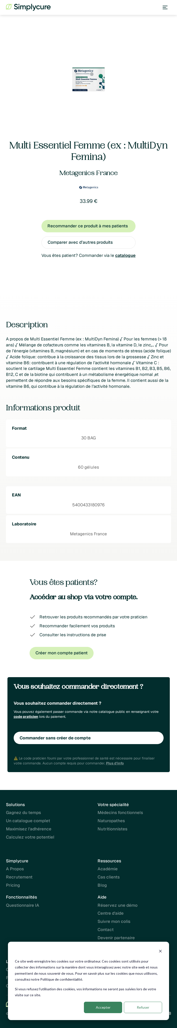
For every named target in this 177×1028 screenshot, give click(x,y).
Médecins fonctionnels (120, 813)
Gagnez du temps (23, 813)
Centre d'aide (111, 913)
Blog (102, 885)
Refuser (143, 1007)
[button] (165, 7)
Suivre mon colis (114, 921)
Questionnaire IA (22, 905)
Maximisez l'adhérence (28, 829)
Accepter (103, 1007)
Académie (108, 869)
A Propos (15, 869)
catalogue (125, 255)
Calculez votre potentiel (30, 837)
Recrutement (19, 877)
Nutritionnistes (112, 829)
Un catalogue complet (28, 821)
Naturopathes (111, 821)
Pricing (13, 885)
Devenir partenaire (116, 937)
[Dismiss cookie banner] (160, 952)
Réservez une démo (118, 905)
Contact (106, 929)
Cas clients (109, 877)
